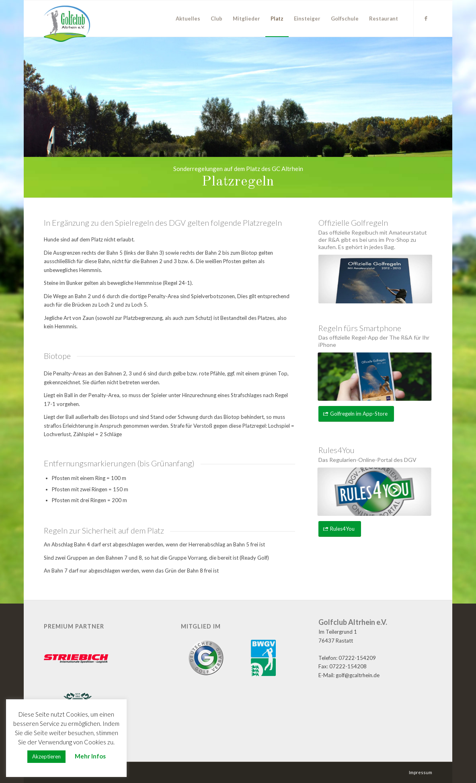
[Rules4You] (339, 529)
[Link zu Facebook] (426, 18)
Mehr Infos (90, 756)
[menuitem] (187, 18)
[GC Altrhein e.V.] (67, 24)
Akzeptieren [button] (46, 756)
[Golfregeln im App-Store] (356, 414)
